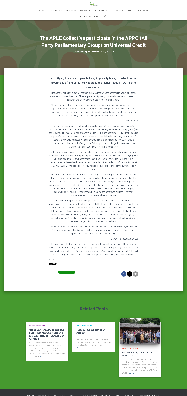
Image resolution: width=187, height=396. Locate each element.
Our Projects (86, 10)
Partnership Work (103, 10)
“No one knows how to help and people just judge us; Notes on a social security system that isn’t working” (46, 334)
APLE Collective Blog (67, 272)
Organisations (56, 10)
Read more (43, 356)
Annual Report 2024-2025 (90, 16)
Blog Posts (119, 10)
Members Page (143, 10)
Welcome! (43, 10)
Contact (131, 10)
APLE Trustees (70, 10)
